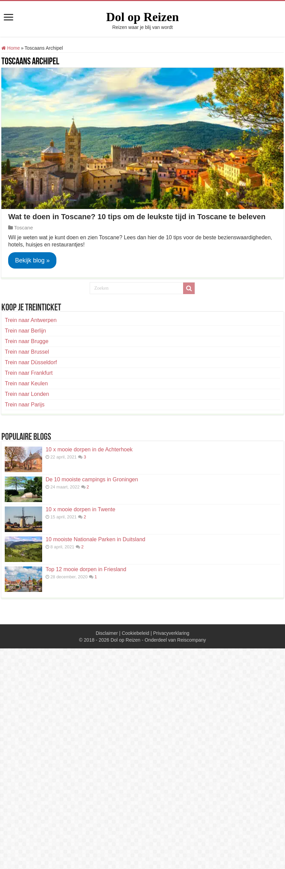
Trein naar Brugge (26, 341)
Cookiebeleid (135, 633)
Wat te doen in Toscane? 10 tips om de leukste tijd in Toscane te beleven (137, 216)
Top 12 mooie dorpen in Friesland (86, 569)
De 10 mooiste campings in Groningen (92, 479)
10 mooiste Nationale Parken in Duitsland (95, 539)
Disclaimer (107, 633)
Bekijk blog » (32, 260)
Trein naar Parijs (24, 404)
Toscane (23, 227)
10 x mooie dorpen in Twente (80, 509)
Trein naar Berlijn (25, 331)
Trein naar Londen (27, 394)
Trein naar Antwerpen (30, 320)
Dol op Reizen (142, 17)
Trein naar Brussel (27, 352)
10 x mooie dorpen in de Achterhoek (89, 449)
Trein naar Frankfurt (29, 373)
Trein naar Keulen (26, 383)
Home (10, 48)
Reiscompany (191, 640)
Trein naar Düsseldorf (31, 362)
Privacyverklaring (171, 633)
